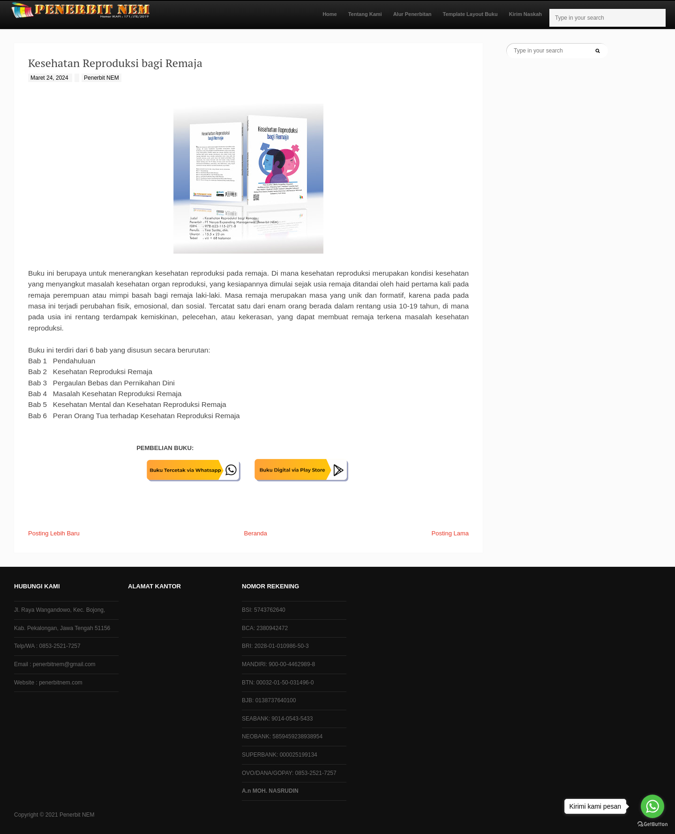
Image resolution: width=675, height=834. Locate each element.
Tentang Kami (365, 14)
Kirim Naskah (525, 14)
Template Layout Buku (470, 14)
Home (329, 14)
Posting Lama (450, 533)
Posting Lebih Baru (54, 533)
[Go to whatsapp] (652, 806)
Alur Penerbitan (412, 14)
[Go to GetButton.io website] (653, 824)
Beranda (255, 533)
